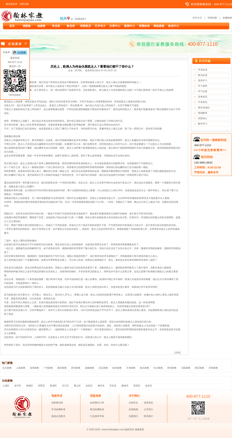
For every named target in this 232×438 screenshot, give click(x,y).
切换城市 (80, 19)
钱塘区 (29, 385)
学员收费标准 (58, 409)
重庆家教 (62, 368)
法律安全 (133, 402)
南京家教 (144, 368)
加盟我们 (133, 416)
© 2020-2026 (93, 429)
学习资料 (202, 86)
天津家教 (130, 368)
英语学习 (202, 80)
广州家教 (48, 368)
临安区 (148, 385)
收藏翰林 (227, 17)
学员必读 (202, 69)
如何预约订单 (97, 402)
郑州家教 (172, 368)
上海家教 (20, 368)
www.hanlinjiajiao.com (113, 429)
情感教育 (202, 113)
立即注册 (24, 4)
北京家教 (7, 368)
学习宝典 (202, 91)
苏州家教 (75, 368)
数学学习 (202, 123)
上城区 (5, 385)
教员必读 (202, 75)
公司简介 (148, 409)
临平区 (17, 385)
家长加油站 (204, 107)
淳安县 (112, 385)
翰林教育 (139, 429)
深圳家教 (34, 368)
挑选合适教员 (58, 416)
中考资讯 (202, 102)
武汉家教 (103, 368)
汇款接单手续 (97, 416)
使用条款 (148, 402)
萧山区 (77, 385)
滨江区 (65, 385)
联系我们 (148, 416)
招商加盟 (212, 17)
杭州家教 (117, 368)
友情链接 (133, 409)
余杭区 (89, 385)
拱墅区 (41, 385)
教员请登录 (11, 4)
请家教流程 (57, 402)
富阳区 (136, 385)
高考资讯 (202, 96)
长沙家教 (158, 368)
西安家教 (199, 368)
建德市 (124, 385)
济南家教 (213, 368)
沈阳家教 (185, 368)
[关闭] (177, 352)
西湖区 (53, 385)
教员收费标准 (97, 409)
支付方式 (197, 17)
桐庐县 (101, 385)
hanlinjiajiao (15, 94)
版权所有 (129, 429)
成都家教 (89, 368)
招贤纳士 (202, 118)
